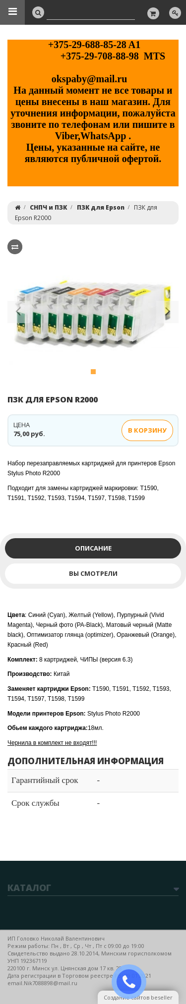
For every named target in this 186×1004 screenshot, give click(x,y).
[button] (18, 313)
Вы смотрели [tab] (93, 573)
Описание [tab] (93, 548)
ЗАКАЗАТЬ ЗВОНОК (133, 982)
